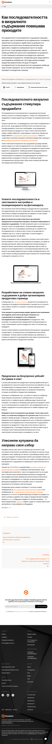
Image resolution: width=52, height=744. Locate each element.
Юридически (31, 701)
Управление (30, 698)
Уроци (29, 667)
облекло (19, 501)
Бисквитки (30, 710)
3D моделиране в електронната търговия (28, 492)
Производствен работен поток (10, 670)
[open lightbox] (26, 181)
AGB (3, 709)
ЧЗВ (28, 679)
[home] (7, 2)
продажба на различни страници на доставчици (21, 140)
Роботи (4, 634)
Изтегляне (30, 682)
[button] (49, 2)
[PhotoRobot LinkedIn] (13, 695)
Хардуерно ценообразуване (32, 653)
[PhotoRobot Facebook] (3, 695)
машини (10, 499)
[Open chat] (45, 739)
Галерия (29, 637)
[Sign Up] (41, 606)
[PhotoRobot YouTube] (8, 695)
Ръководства (31, 670)
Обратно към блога (12, 517)
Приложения (31, 645)
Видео (29, 676)
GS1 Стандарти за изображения (32, 641)
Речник (15, 709)
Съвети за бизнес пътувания (10, 686)
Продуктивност (6, 673)
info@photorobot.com (32, 733)
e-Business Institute (20, 302)
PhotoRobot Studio (6, 680)
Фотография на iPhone (8, 643)
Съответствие (31, 695)
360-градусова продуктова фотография (27, 489)
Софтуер (4, 637)
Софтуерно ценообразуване (32, 657)
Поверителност (31, 706)
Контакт (4, 683)
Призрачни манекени (8, 640)
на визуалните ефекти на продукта (25, 135)
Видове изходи (31, 634)
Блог (5, 6)
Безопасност (31, 704)
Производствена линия (8, 667)
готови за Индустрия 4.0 (7, 723)
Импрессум (8, 709)
